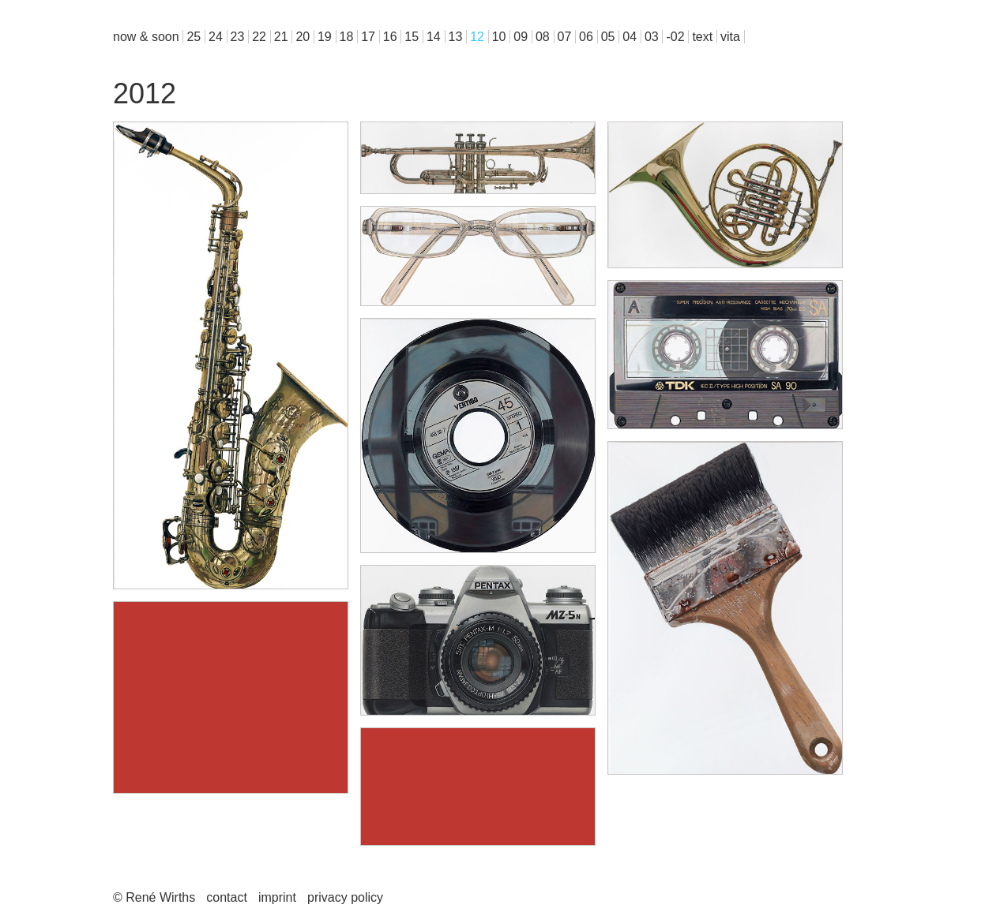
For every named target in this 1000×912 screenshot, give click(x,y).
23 (238, 36)
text (702, 36)
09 (520, 36)
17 (368, 36)
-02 (675, 36)
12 (477, 36)
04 (629, 36)
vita (730, 36)
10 (499, 36)
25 (193, 36)
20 (302, 36)
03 (652, 36)
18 (347, 36)
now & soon (146, 36)
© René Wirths (154, 897)
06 (586, 36)
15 (411, 36)
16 (390, 36)
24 (216, 36)
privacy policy (345, 897)
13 (456, 36)
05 (608, 36)
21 (281, 36)
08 (543, 36)
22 (259, 36)
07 (565, 36)
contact (226, 897)
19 (325, 36)
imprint (277, 897)
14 (434, 36)
